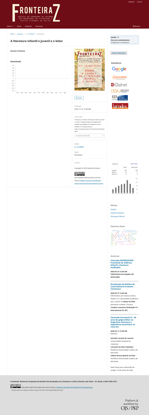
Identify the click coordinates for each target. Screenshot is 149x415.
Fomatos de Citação (83, 136)
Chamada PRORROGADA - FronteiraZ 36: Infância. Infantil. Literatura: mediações (123, 264)
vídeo (80, 98)
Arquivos (28, 26)
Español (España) (117, 213)
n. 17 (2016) (30, 34)
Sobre (9, 26)
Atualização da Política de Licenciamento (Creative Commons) (123, 286)
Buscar (136, 26)
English (113, 209)
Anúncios (39, 26)
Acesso (139, 2)
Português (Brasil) (118, 216)
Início (12, 34)
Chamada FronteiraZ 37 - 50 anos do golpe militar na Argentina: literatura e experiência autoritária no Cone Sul (123, 322)
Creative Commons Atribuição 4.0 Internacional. (74, 387)
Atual (19, 26)
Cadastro (131, 2)
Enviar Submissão (118, 53)
